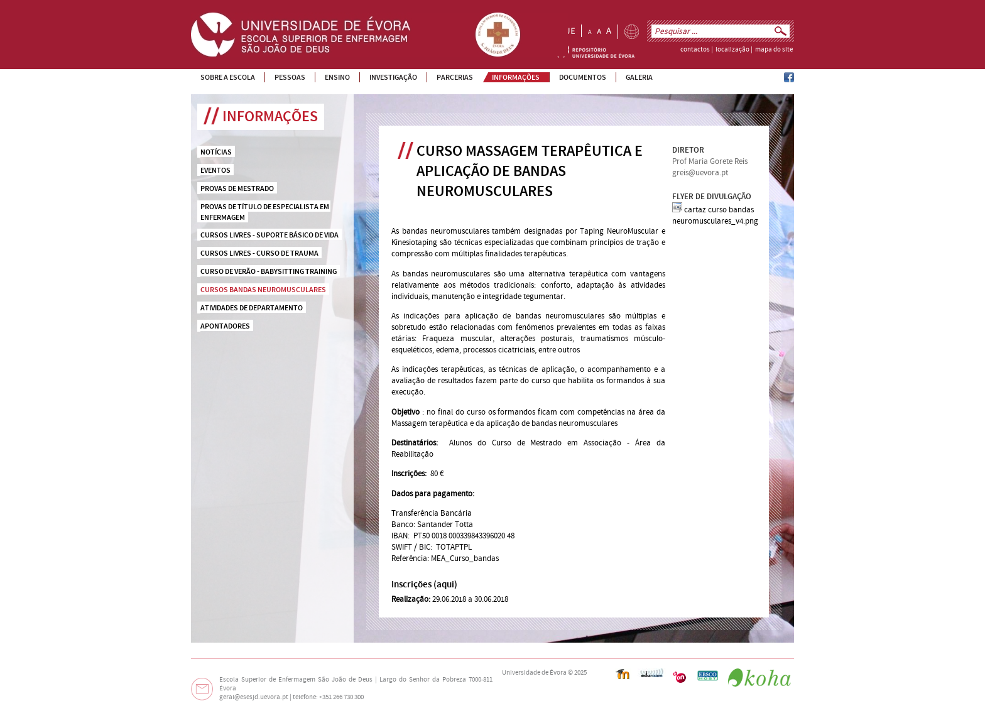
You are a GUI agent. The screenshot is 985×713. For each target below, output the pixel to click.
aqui (445, 585)
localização (732, 49)
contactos (695, 49)
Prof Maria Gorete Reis (710, 161)
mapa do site (774, 49)
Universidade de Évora (534, 672)
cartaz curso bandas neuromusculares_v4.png (715, 215)
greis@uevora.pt (700, 172)
